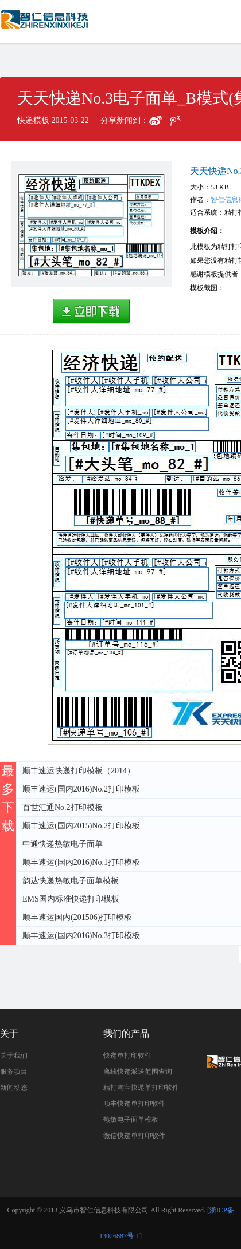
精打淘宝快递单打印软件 (141, 1088)
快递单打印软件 (127, 1056)
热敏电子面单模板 (130, 1120)
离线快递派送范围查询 (137, 1072)
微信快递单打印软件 (134, 1136)
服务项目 (14, 1072)
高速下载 (91, 311)
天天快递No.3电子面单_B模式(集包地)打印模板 (45, 25)
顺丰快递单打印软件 (134, 1104)
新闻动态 (14, 1088)
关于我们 (14, 1056)
